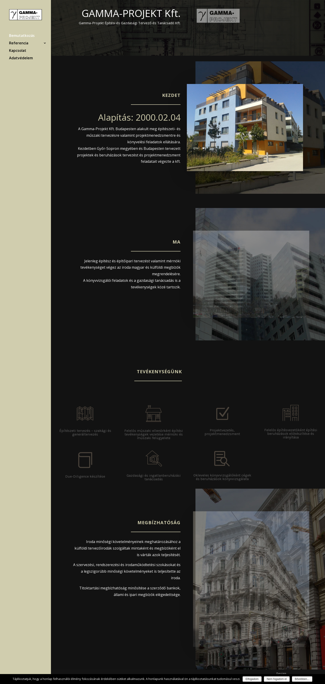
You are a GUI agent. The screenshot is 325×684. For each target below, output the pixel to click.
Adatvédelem (21, 58)
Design (281, 673)
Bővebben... (302, 679)
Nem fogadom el (277, 679)
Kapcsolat (17, 51)
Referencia (18, 43)
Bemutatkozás (22, 36)
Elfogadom (252, 679)
